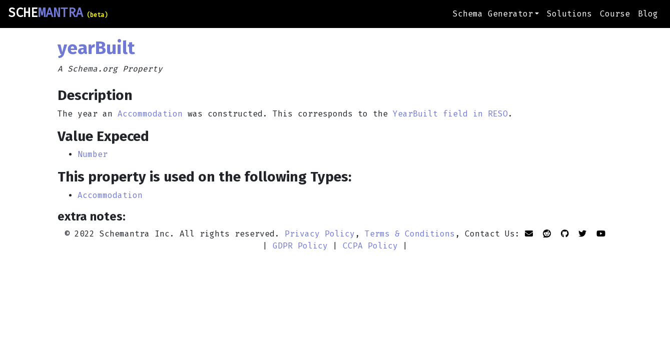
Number (93, 154)
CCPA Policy (370, 245)
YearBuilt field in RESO (450, 113)
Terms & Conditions (410, 233)
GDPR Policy (300, 245)
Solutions (569, 13)
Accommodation (150, 113)
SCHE (58, 13)
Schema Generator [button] (493, 13)
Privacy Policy (320, 233)
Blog (648, 13)
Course (615, 13)
